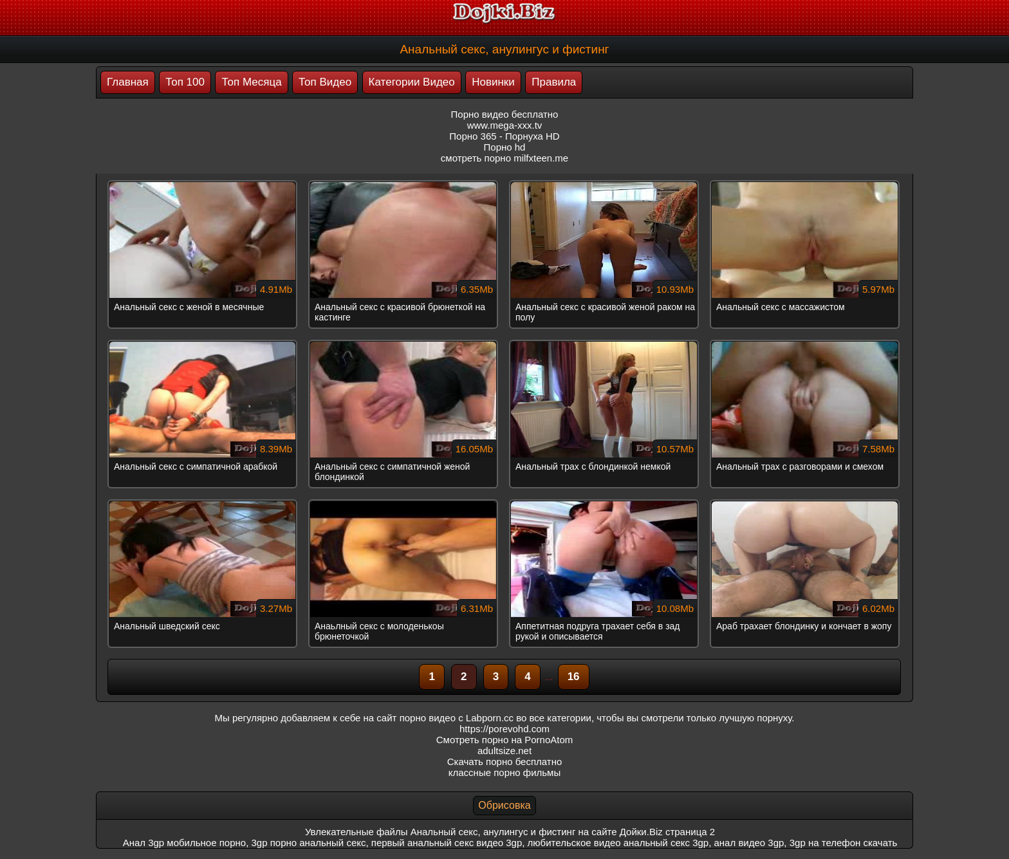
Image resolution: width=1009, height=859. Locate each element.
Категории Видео (412, 82)
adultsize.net (504, 750)
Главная (128, 82)
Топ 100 (185, 82)
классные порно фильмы (504, 772)
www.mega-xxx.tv (504, 125)
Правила (554, 82)
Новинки (493, 82)
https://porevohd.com (504, 728)
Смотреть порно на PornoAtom (504, 739)
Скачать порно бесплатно (504, 761)
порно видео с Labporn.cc (457, 717)
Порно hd (505, 147)
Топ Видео (325, 82)
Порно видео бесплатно (505, 114)
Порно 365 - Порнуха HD (504, 136)
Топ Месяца (251, 82)
